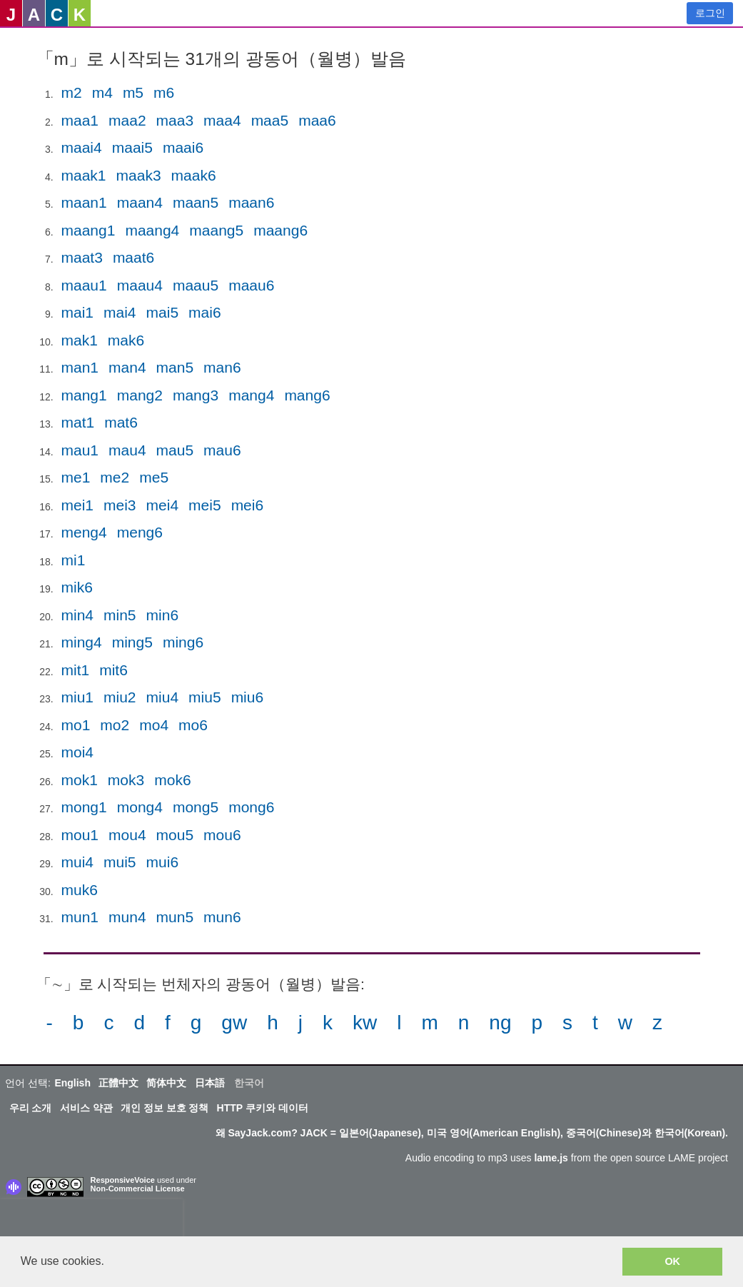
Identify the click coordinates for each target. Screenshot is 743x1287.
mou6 (222, 835)
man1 (80, 367)
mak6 (126, 340)
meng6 (140, 532)
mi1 (73, 560)
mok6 (172, 780)
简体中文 (166, 1083)
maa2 (127, 120)
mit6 (113, 670)
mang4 (251, 395)
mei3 (119, 505)
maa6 (317, 120)
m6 (163, 92)
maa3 (175, 120)
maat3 (82, 257)
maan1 (84, 202)
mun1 (80, 917)
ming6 (183, 642)
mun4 (127, 917)
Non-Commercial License (138, 1188)
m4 (102, 92)
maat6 (133, 257)
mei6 (247, 505)
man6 (222, 367)
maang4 (152, 230)
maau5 (195, 285)
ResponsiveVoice (123, 1180)
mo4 (153, 725)
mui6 (162, 862)
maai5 (132, 147)
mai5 (162, 312)
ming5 (132, 642)
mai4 (119, 312)
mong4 (140, 807)
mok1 (79, 780)
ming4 (81, 642)
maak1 (83, 175)
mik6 (77, 587)
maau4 (140, 285)
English (72, 1083)
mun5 (175, 917)
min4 (77, 615)
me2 (114, 477)
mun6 (222, 917)
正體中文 (118, 1083)
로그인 (710, 13)
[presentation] (91, 1220)
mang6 (307, 395)
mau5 (175, 450)
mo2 (114, 725)
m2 (71, 92)
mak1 (79, 340)
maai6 (183, 147)
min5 (119, 615)
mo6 (193, 725)
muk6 (79, 890)
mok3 (126, 780)
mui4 (77, 862)
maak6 (193, 175)
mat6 (121, 422)
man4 (127, 367)
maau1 (84, 285)
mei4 (162, 505)
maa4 (222, 120)
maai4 (81, 147)
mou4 (127, 835)
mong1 (84, 807)
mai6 (204, 312)
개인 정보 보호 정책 (165, 1108)
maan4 (140, 202)
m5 (133, 92)
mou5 (175, 835)
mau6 (222, 450)
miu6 (247, 697)
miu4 (162, 697)
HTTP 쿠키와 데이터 (262, 1108)
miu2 (119, 697)
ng (500, 1022)
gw (234, 1022)
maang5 (216, 230)
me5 (153, 477)
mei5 (204, 505)
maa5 (270, 120)
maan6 (251, 202)
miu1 (77, 697)
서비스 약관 (86, 1108)
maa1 (80, 120)
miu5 (204, 697)
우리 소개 (30, 1108)
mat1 (78, 422)
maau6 (251, 285)
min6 (162, 615)
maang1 (88, 230)
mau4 (127, 450)
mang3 (195, 395)
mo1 (76, 725)
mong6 (251, 807)
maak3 (138, 175)
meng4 (84, 532)
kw (365, 1022)
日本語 (210, 1083)
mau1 (80, 450)
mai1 (77, 312)
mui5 (119, 862)
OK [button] (672, 1261)
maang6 (280, 230)
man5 (175, 367)
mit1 (75, 670)
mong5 (195, 807)
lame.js (550, 1158)
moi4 (77, 752)
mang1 (84, 395)
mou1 (80, 835)
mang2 (140, 395)
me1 (76, 477)
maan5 (195, 202)
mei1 (77, 505)
